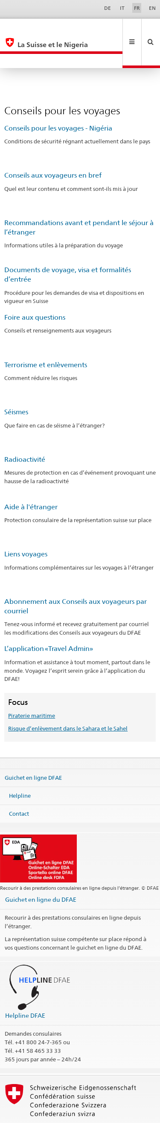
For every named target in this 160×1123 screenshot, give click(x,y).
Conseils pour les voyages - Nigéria (58, 99)
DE (107, 8)
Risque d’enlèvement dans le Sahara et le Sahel (68, 699)
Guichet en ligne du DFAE (40, 870)
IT (122, 8)
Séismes (16, 383)
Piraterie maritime (31, 686)
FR (137, 8)
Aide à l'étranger (31, 478)
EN (152, 8)
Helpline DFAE (25, 986)
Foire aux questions (34, 289)
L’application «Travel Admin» (48, 620)
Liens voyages (25, 525)
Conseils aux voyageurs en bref (53, 147)
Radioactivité (24, 431)
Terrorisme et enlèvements (45, 336)
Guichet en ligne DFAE (33, 749)
